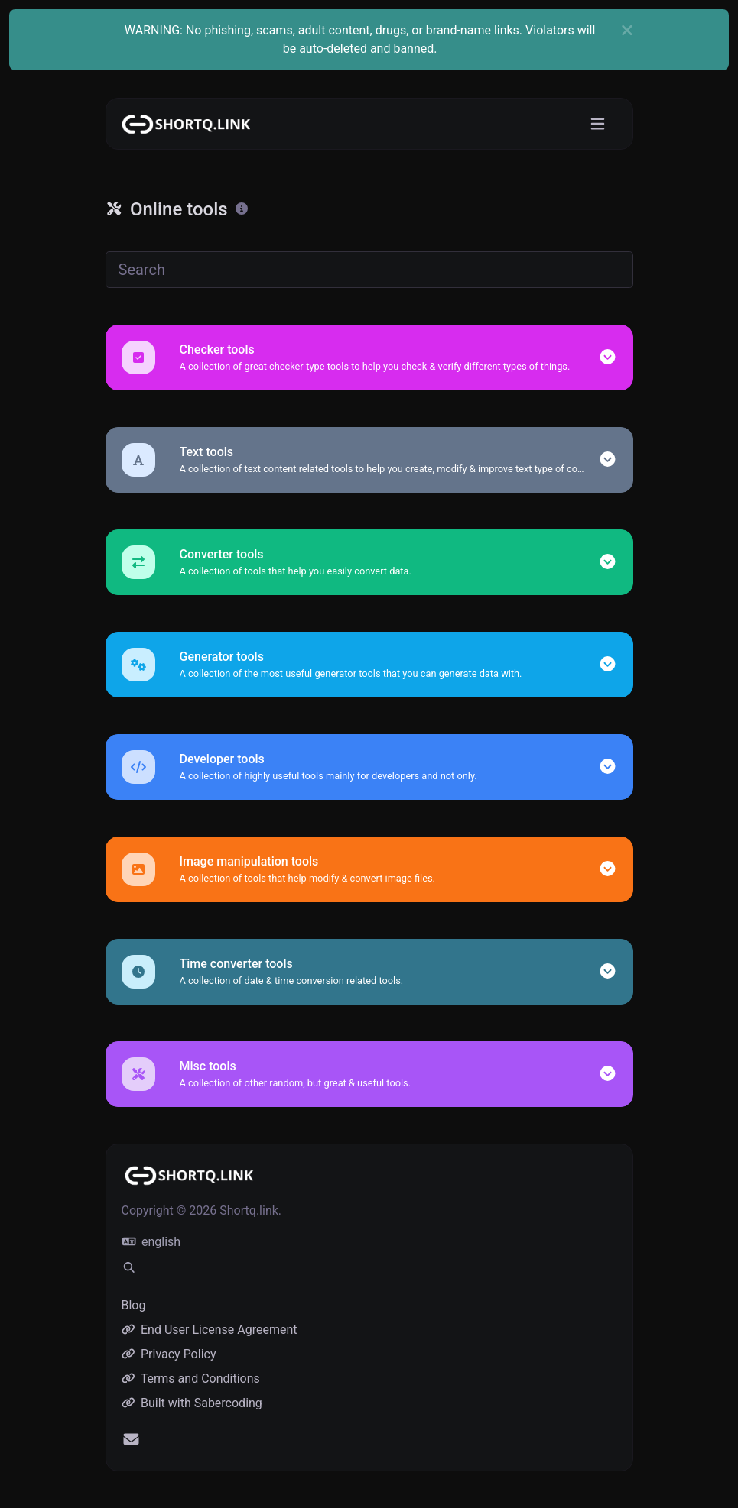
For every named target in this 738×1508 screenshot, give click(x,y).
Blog (134, 1305)
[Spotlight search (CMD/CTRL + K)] (129, 1268)
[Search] (369, 269)
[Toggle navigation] (597, 124)
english (151, 1242)
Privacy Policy (169, 1354)
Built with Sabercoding (192, 1403)
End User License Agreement (209, 1329)
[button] (607, 357)
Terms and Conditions (191, 1378)
